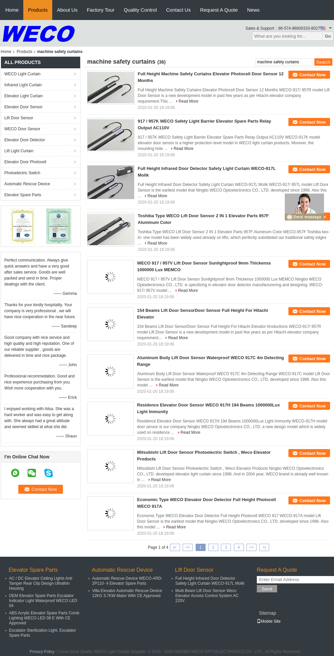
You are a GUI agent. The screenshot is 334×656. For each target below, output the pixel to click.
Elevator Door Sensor (23, 107)
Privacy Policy (42, 651)
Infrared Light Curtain (23, 85)
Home (12, 10)
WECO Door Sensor (22, 129)
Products (38, 10)
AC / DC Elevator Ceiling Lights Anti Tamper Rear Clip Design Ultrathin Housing (40, 583)
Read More (188, 101)
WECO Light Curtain (22, 74)
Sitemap (267, 613)
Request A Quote (219, 10)
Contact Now (312, 74)
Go (328, 36)
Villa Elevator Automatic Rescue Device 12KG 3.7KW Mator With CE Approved (127, 593)
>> (251, 547)
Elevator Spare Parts (22, 195)
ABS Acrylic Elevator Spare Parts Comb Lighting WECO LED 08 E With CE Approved (44, 618)
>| (264, 547)
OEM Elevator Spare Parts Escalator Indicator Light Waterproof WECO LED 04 (43, 600)
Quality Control (140, 10)
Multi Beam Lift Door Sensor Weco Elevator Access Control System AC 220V (207, 595)
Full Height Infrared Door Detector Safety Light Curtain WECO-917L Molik (210, 581)
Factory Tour (100, 10)
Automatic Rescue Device (27, 184)
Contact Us (178, 10)
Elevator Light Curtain (23, 96)
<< (187, 547)
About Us (67, 10)
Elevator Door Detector (24, 140)
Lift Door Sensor (18, 118)
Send (267, 588)
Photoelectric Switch (22, 173)
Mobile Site (268, 621)
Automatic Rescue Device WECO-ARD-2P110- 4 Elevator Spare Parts (127, 581)
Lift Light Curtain (18, 151)
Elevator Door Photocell (25, 162)
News (253, 10)
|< (175, 547)
